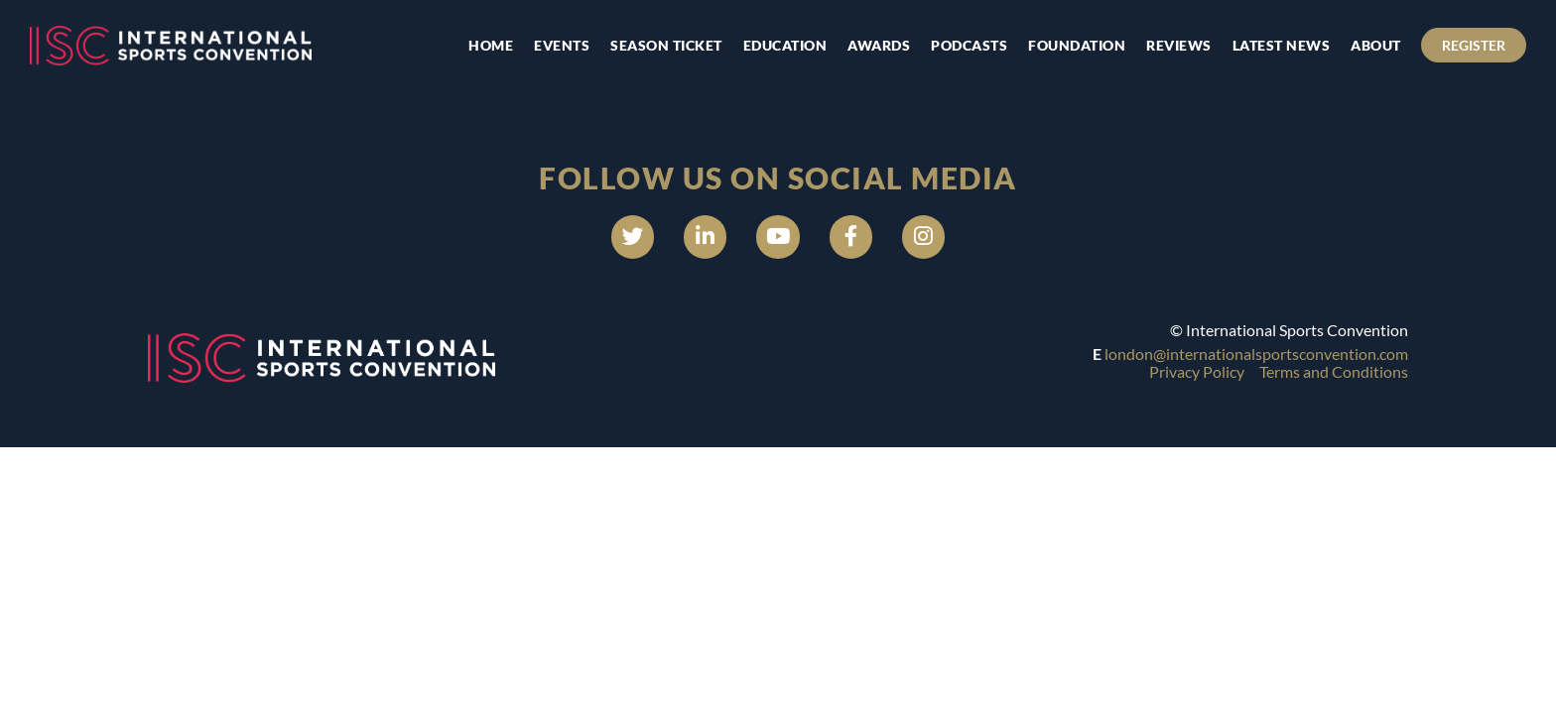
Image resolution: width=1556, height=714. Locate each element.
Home (478, 45)
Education (772, 45)
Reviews (1167, 45)
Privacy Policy (1196, 378)
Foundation (1064, 45)
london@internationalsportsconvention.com (1256, 359)
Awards (867, 45)
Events (550, 45)
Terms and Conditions (1333, 378)
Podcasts (957, 45)
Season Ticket (654, 45)
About (1364, 45)
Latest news (1269, 45)
